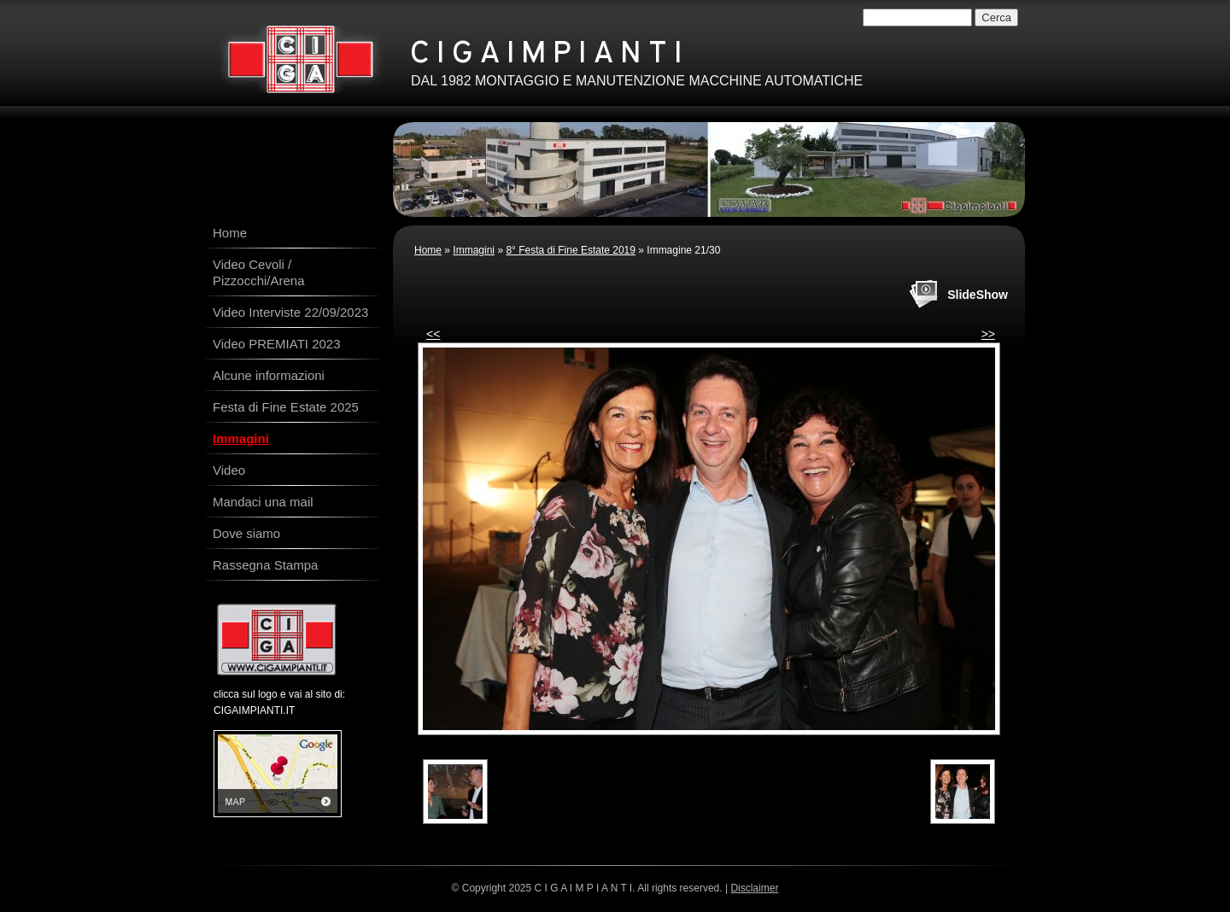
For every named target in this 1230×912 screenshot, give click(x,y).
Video (229, 470)
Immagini (474, 250)
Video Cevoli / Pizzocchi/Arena (259, 272)
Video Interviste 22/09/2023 (290, 312)
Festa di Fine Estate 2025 (286, 407)
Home (428, 250)
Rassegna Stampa (265, 565)
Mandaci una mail (263, 501)
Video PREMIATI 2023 (277, 343)
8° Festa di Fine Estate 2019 (571, 250)
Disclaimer (754, 888)
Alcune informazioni (269, 375)
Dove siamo (246, 533)
